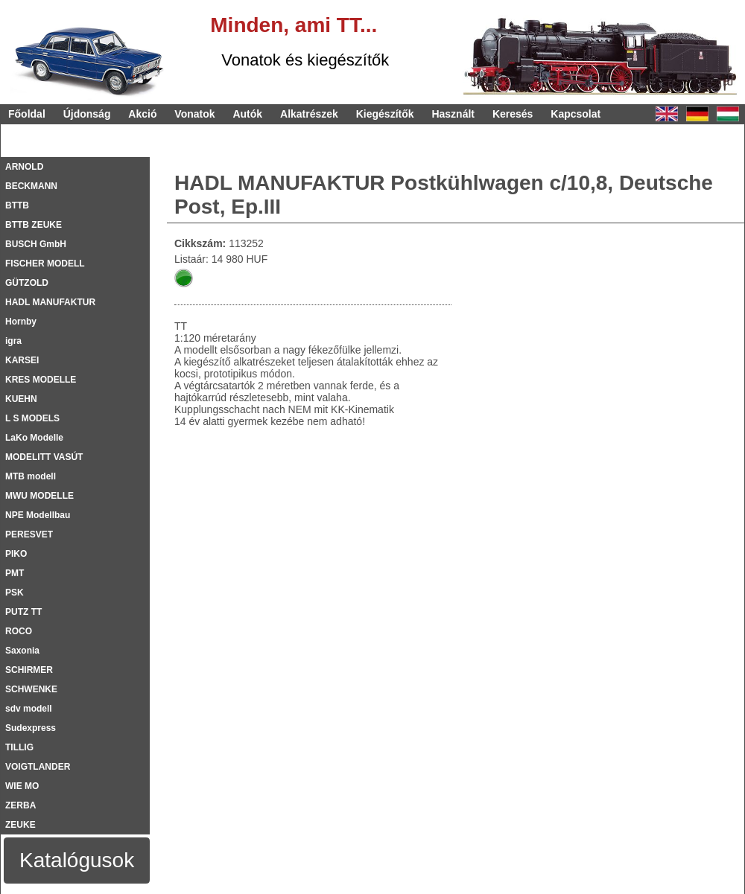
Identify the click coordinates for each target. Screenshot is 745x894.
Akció (142, 114)
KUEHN (21, 399)
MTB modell (30, 476)
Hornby (21, 321)
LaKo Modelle (34, 437)
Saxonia (22, 650)
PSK (14, 592)
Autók (247, 114)
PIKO (16, 554)
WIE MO (22, 786)
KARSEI (22, 360)
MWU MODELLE (39, 496)
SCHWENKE (31, 689)
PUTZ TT (23, 612)
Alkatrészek (309, 114)
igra (13, 341)
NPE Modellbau (37, 515)
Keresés (512, 114)
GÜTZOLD (26, 283)
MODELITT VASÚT (44, 457)
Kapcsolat (575, 114)
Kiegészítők (385, 114)
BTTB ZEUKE (33, 225)
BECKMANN (31, 186)
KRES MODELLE (40, 379)
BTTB (17, 205)
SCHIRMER (29, 670)
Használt (453, 114)
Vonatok (194, 114)
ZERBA (20, 805)
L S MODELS (32, 418)
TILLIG (19, 747)
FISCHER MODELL (45, 263)
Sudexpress (30, 728)
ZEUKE (20, 825)
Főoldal (26, 114)
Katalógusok (76, 860)
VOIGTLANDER (37, 767)
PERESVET (29, 534)
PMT (14, 573)
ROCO (18, 631)
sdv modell (28, 708)
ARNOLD (24, 167)
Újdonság (87, 114)
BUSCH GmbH (35, 244)
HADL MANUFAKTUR (50, 302)
